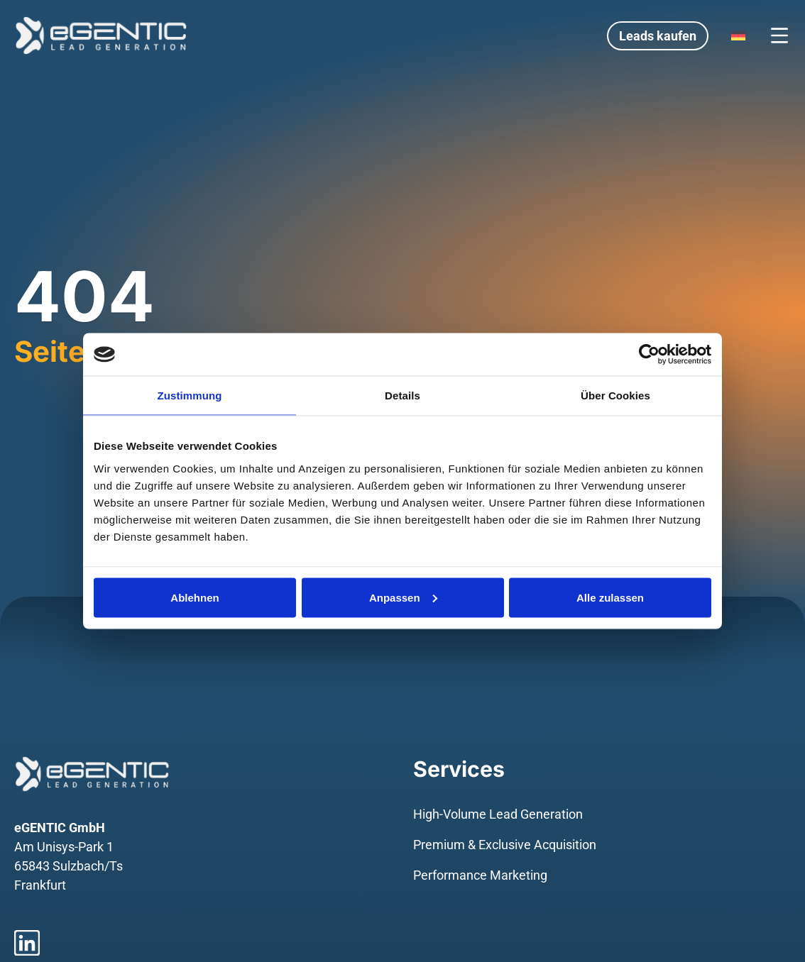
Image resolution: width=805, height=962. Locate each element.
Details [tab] (402, 395)
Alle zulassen (610, 597)
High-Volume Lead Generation (498, 814)
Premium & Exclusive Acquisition (504, 844)
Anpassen (403, 597)
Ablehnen (194, 597)
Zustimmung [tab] (190, 395)
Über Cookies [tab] (615, 395)
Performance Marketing (480, 875)
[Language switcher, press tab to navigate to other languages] (738, 35)
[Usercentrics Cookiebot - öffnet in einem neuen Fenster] (649, 354)
